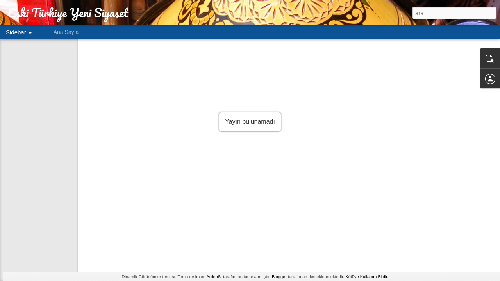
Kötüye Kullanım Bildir (366, 276)
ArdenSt (214, 276)
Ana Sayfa (66, 32)
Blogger (279, 276)
